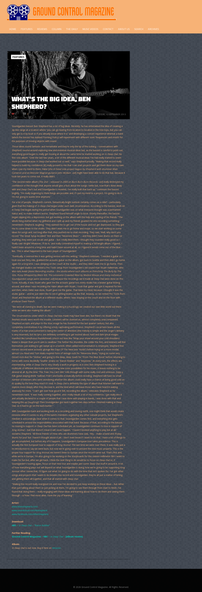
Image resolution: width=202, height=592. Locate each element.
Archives (153, 29)
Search (138, 29)
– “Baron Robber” (31, 525)
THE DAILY (72, 29)
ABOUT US (124, 29)
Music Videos (90, 29)
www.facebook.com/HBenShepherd (30, 514)
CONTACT (108, 29)
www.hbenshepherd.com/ (25, 506)
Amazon (56, 547)
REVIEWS (42, 29)
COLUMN (56, 29)
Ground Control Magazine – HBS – (31, 536)
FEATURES (27, 29)
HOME (12, 29)
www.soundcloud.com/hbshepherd (29, 510)
